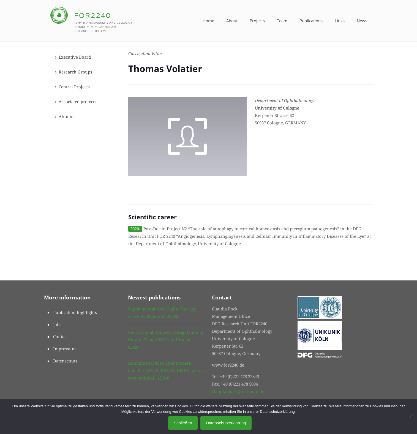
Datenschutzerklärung (226, 423)
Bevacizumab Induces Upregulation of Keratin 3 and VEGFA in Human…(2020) (166, 339)
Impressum (64, 348)
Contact (60, 336)
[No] (410, 416)
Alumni (66, 116)
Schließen (183, 423)
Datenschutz (65, 361)
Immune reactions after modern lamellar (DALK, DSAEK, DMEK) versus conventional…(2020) (166, 370)
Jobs (57, 324)
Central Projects (74, 86)
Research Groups (75, 72)
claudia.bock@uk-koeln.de (238, 391)
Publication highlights (75, 312)
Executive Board (75, 57)
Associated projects (77, 101)
